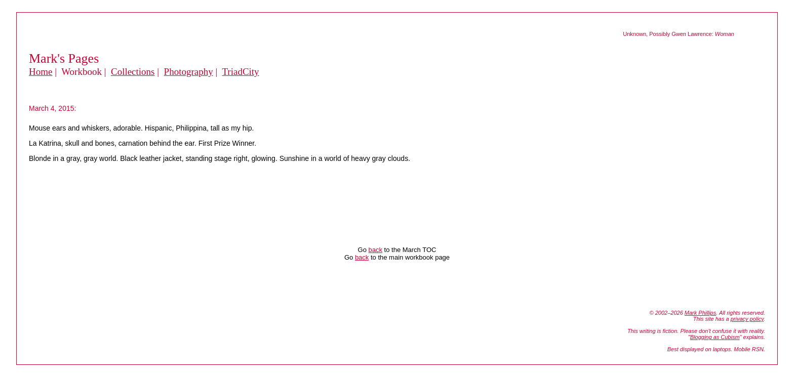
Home (40, 71)
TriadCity (240, 71)
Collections (133, 71)
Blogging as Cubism (715, 337)
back (375, 250)
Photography (188, 71)
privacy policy (747, 319)
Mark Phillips (700, 313)
